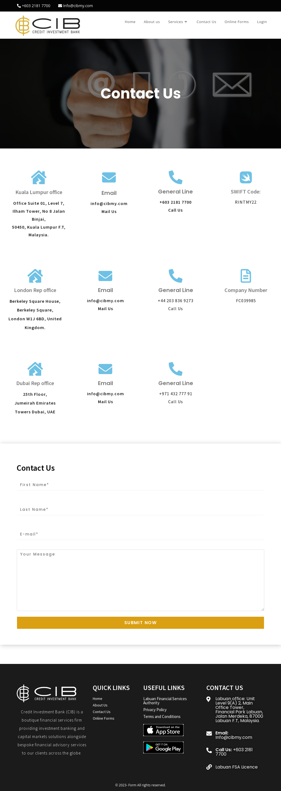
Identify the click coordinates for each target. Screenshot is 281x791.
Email (109, 193)
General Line (175, 191)
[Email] (109, 177)
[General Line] (175, 177)
